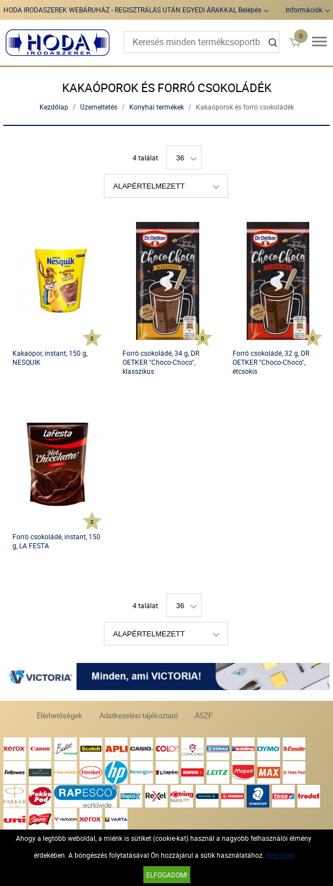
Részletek (280, 854)
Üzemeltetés (98, 106)
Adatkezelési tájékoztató (138, 715)
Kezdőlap (54, 106)
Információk (304, 9)
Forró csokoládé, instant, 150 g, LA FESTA (56, 541)
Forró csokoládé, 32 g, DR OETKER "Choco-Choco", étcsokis (271, 362)
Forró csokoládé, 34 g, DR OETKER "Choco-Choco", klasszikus (160, 362)
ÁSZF (203, 715)
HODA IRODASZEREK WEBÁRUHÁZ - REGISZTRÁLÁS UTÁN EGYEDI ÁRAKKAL (119, 9)
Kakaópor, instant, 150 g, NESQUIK (49, 357)
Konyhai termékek (156, 106)
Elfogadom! (166, 874)
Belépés (249, 9)
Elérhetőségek (59, 715)
